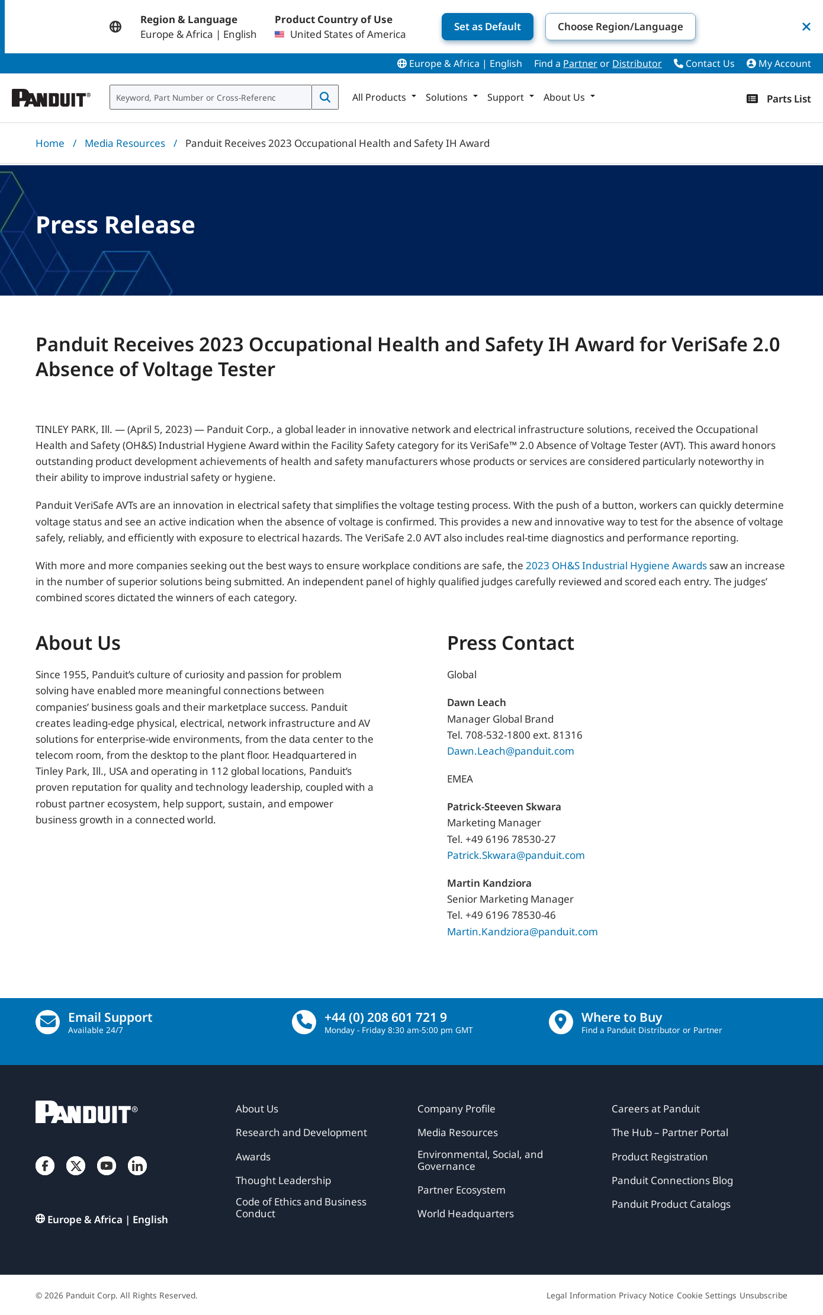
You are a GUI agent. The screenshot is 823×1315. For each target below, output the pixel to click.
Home (50, 143)
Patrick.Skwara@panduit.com (516, 854)
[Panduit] (51, 95)
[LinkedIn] (137, 1177)
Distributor (637, 63)
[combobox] (210, 97)
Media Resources (125, 143)
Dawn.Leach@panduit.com (510, 750)
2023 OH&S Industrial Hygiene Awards (616, 565)
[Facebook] (45, 1177)
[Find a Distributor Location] (561, 1022)
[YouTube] (106, 1177)
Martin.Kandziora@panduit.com (522, 931)
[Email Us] (48, 1022)
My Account (779, 63)
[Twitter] (75, 1177)
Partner (580, 63)
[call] (304, 1022)
